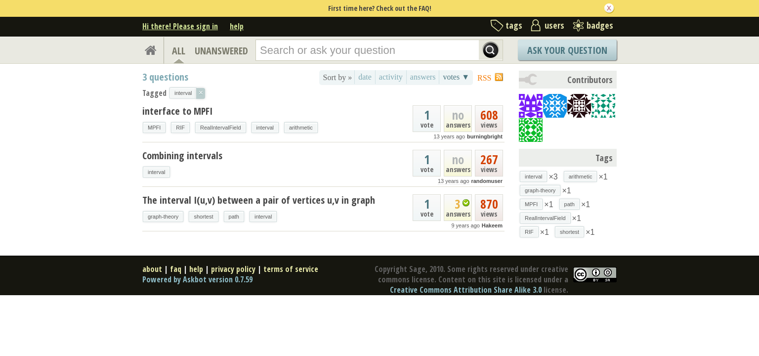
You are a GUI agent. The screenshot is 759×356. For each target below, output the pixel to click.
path (234, 217)
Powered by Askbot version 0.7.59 (197, 279)
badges (600, 25)
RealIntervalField (220, 128)
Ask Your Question (567, 50)
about (152, 269)
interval (265, 128)
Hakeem (492, 225)
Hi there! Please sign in (180, 26)
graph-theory (163, 217)
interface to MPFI (177, 111)
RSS (484, 78)
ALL (178, 50)
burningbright (485, 136)
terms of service (290, 269)
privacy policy (233, 269)
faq (175, 269)
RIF (180, 128)
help (237, 26)
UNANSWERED (221, 50)
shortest (203, 217)
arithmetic (301, 128)
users (554, 25)
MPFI (154, 128)
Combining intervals (182, 155)
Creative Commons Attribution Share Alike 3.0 (466, 289)
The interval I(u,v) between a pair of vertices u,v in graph (258, 200)
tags (514, 25)
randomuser (487, 181)
